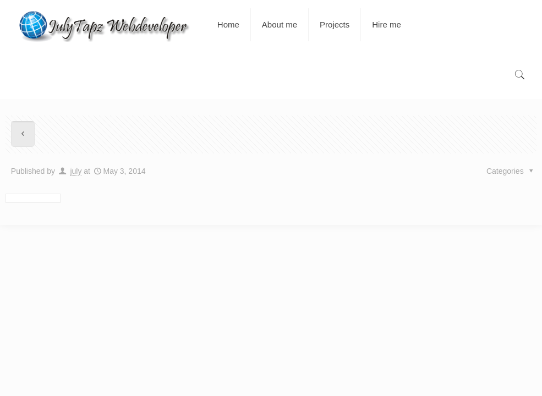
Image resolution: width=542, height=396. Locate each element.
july (75, 171)
